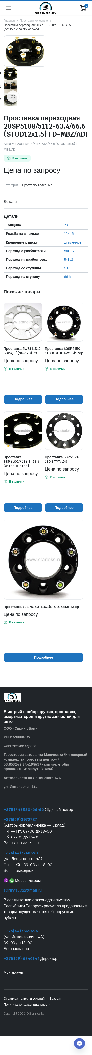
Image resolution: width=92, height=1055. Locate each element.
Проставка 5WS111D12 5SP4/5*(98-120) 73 (22, 351)
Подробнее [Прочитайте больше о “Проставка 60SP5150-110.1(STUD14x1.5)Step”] (64, 399)
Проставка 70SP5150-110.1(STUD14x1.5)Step (41, 607)
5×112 (68, 259)
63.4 (67, 268)
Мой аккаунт (13, 972)
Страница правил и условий (24, 999)
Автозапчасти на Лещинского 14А (32, 778)
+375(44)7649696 (21, 931)
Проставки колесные (34, 21)
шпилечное (72, 242)
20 (66, 225)
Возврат (56, 999)
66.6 (67, 277)
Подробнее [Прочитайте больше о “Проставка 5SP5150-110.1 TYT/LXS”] (64, 508)
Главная (9, 21)
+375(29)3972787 (20, 819)
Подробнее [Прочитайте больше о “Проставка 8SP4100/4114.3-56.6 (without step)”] (22, 508)
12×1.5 (69, 233)
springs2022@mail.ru (23, 890)
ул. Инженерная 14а (20, 786)
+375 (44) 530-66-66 (24, 809)
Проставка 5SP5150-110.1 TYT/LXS (62, 459)
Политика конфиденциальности (27, 1004)
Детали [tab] (10, 201)
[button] (13, 96)
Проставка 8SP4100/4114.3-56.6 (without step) (22, 461)
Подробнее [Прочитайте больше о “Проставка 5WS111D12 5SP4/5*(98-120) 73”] (22, 399)
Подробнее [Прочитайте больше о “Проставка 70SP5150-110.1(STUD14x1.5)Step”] (43, 657)
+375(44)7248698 (21, 852)
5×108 (69, 251)
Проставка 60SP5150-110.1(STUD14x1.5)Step (64, 351)
